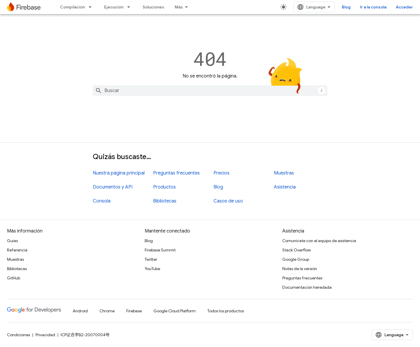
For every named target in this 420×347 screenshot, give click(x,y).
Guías (12, 240)
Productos (164, 187)
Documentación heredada (307, 287)
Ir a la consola (373, 7)
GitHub (13, 278)
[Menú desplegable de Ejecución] (130, 7)
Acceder (404, 7)
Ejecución (113, 7)
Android (80, 310)
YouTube (152, 268)
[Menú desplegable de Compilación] (92, 7)
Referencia (17, 250)
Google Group (295, 259)
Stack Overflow (296, 250)
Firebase (134, 310)
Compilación (72, 7)
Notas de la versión (299, 268)
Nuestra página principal (119, 173)
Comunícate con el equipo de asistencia (319, 240)
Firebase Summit (160, 250)
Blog (346, 7)
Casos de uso (228, 201)
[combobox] (210, 90)
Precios (222, 173)
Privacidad (45, 334)
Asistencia (285, 187)
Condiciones (18, 334)
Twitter (151, 259)
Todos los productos (225, 310)
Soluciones (153, 7)
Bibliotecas (164, 201)
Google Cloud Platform (174, 310)
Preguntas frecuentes (176, 173)
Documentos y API (112, 187)
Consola (102, 201)
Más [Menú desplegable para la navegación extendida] (179, 7)
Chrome (107, 310)
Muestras (284, 173)
